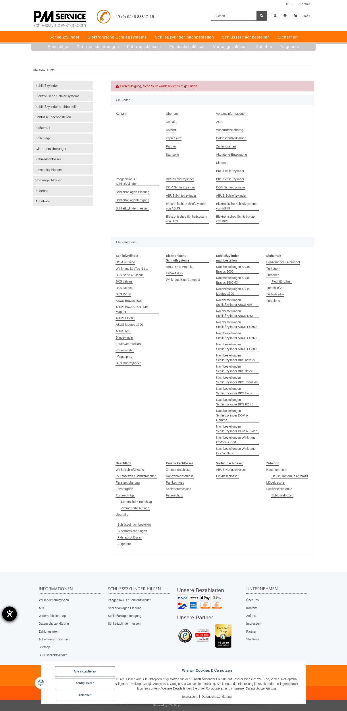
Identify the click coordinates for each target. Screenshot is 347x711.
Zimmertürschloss (178, 469)
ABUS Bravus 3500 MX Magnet (132, 309)
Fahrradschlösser (129, 537)
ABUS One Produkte (180, 267)
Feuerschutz (174, 495)
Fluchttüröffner (281, 281)
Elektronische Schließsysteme (57, 96)
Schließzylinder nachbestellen (57, 106)
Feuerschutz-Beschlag (136, 502)
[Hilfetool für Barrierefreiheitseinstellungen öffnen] (9, 613)
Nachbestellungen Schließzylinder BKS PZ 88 (234, 402)
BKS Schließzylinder (230, 171)
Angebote (124, 544)
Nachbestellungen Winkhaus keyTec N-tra (235, 451)
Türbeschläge (125, 495)
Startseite (172, 154)
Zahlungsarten (226, 146)
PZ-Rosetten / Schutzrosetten (136, 476)
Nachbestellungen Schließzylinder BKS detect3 (235, 369)
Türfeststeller (275, 294)
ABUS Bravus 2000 (129, 300)
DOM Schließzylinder (180, 187)
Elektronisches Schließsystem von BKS (186, 219)
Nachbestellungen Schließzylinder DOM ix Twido (236, 429)
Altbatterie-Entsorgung (231, 154)
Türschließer (274, 288)
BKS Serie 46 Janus (129, 275)
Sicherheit (42, 128)
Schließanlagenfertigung (132, 200)
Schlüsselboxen (282, 495)
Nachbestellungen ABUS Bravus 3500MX (233, 280)
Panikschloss (175, 482)
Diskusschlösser (227, 476)
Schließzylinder (46, 85)
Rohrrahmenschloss (180, 476)
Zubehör (41, 191)
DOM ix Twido (125, 262)
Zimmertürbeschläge (135, 508)
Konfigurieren (85, 684)
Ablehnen (85, 695)
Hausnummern (276, 469)
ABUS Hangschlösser (231, 469)
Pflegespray (124, 356)
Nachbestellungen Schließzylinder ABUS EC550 (236, 324)
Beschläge (43, 138)
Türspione (273, 300)
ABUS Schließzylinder (181, 195)
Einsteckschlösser (48, 170)
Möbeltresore (275, 482)
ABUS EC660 (125, 318)
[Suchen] (234, 16)
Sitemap (221, 163)
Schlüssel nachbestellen (134, 524)
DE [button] (287, 4)
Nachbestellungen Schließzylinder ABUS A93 (234, 302)
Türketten (272, 268)
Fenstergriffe (124, 489)
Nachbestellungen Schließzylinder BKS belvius (235, 358)
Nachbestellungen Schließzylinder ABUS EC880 (236, 347)
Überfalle (122, 514)
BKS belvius (124, 281)
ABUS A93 (123, 331)
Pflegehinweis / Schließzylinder (126, 181)
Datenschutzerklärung (231, 138)
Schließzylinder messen (132, 208)
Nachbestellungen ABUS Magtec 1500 (233, 291)
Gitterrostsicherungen (132, 531)
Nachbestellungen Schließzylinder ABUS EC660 (236, 335)
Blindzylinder (124, 337)
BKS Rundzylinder (128, 363)
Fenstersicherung (128, 482)
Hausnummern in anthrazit (290, 476)
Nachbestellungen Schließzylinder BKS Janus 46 (237, 380)
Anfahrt (171, 130)
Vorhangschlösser (48, 180)
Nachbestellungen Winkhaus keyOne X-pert (235, 440)
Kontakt (305, 4)
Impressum (173, 138)
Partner (171, 146)
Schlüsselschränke (279, 489)
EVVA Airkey (174, 273)
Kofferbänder (125, 350)
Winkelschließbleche (130, 469)
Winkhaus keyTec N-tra (132, 268)
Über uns (172, 113)
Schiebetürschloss (178, 489)
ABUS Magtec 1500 (129, 324)
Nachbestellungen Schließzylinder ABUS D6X (234, 313)
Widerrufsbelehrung (229, 130)
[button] (275, 15)
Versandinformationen (231, 113)
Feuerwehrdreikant (129, 344)
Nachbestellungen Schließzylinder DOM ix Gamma (232, 415)
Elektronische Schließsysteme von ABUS (186, 206)
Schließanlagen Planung (132, 192)
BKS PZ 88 (123, 294)
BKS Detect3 (124, 288)
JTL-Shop (173, 705)
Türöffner (272, 275)
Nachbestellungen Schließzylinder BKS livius (234, 391)
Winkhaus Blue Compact (183, 279)
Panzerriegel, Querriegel (283, 262)
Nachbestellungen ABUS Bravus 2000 (233, 269)
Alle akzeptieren (86, 672)
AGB (219, 122)
